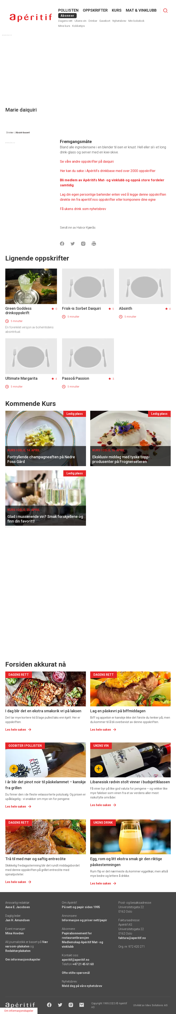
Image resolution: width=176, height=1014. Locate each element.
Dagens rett (65, 20)
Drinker (93, 20)
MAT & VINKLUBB (141, 10)
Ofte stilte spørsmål (76, 972)
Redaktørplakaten (17, 951)
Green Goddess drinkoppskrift (18, 310)
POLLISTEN (68, 10)
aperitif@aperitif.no (75, 959)
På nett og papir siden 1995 (81, 907)
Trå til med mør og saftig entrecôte (35, 859)
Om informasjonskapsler (22, 959)
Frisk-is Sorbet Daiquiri (81, 308)
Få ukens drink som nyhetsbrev (83, 209)
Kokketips (78, 25)
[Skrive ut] (94, 243)
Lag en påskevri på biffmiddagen (118, 711)
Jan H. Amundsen (17, 920)
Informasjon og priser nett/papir (84, 920)
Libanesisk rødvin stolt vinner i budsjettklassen (130, 782)
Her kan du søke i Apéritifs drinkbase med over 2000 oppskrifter (107, 171)
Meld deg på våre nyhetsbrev (82, 986)
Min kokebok (136, 20)
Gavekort (104, 20)
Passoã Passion (75, 378)
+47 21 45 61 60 (83, 964)
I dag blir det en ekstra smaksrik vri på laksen (43, 711)
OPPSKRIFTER (95, 10)
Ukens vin (80, 20)
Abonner (67, 15)
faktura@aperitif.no (132, 938)
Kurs (117, 10)
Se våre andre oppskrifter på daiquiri (87, 162)
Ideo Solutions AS (156, 1005)
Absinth (125, 308)
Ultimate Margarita (21, 378)
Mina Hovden (14, 933)
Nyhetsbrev (119, 20)
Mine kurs (64, 25)
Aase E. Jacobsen (17, 907)
